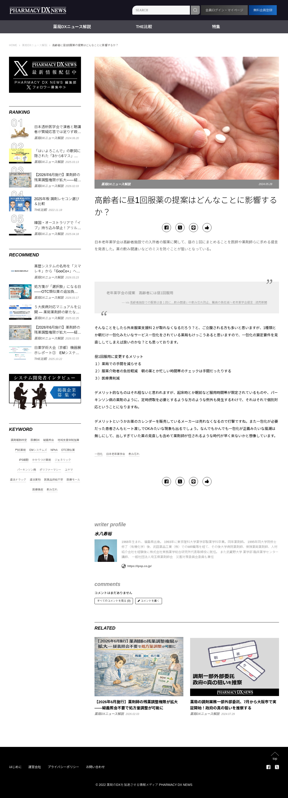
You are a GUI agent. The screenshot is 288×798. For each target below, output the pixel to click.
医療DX (35, 440)
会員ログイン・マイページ (224, 10)
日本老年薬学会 (115, 454)
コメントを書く (149, 600)
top (275, 758)
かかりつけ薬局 (41, 460)
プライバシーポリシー (63, 767)
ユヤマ (69, 469)
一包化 (98, 454)
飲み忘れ (134, 454)
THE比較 (144, 27)
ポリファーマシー (50, 469)
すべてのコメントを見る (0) (113, 600)
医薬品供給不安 (53, 479)
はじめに (15, 767)
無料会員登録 (262, 10)
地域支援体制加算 (68, 440)
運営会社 (34, 767)
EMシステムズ (38, 450)
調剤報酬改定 (19, 440)
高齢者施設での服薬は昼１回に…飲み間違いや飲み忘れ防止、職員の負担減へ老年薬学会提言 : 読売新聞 (198, 302)
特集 (216, 27)
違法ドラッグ (18, 479)
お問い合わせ (95, 767)
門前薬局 (20, 450)
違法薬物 (35, 479)
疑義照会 (48, 440)
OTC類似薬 (68, 450)
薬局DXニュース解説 (72, 27)
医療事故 (37, 489)
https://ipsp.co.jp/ (137, 566)
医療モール (73, 479)
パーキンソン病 (26, 469)
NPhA (54, 450)
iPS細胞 (24, 460)
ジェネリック (63, 460)
